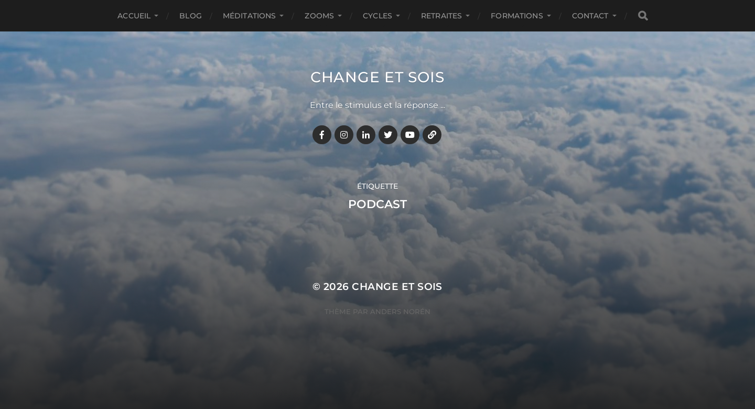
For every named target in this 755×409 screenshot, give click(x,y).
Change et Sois (377, 77)
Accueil (133, 15)
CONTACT (590, 15)
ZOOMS (319, 15)
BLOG (190, 15)
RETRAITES (441, 15)
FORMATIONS (517, 15)
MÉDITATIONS (249, 15)
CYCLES (377, 15)
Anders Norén (400, 311)
